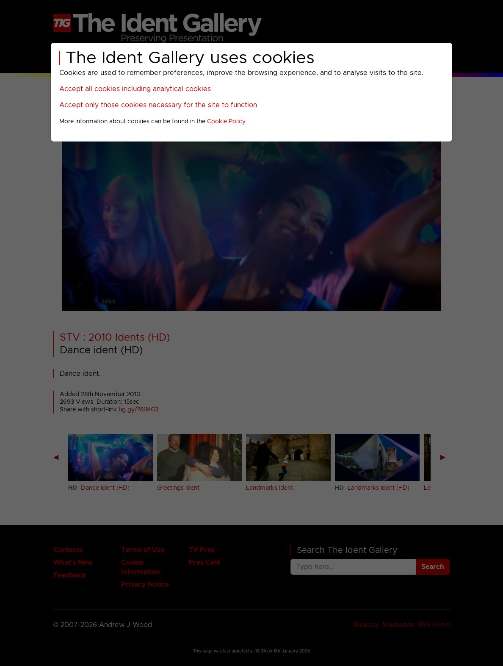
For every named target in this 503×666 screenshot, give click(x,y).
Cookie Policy (226, 122)
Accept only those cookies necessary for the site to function (158, 105)
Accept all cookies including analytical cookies (135, 89)
